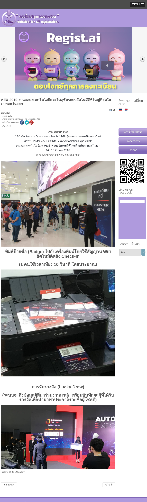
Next (143, 59)
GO (143, 252)
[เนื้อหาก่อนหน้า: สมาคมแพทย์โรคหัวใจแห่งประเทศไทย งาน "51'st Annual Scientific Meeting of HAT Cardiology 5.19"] (9, 484)
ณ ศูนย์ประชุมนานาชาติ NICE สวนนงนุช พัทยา (58, 155)
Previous (4, 59)
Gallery (10, 116)
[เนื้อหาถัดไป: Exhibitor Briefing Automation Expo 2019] (108, 484)
